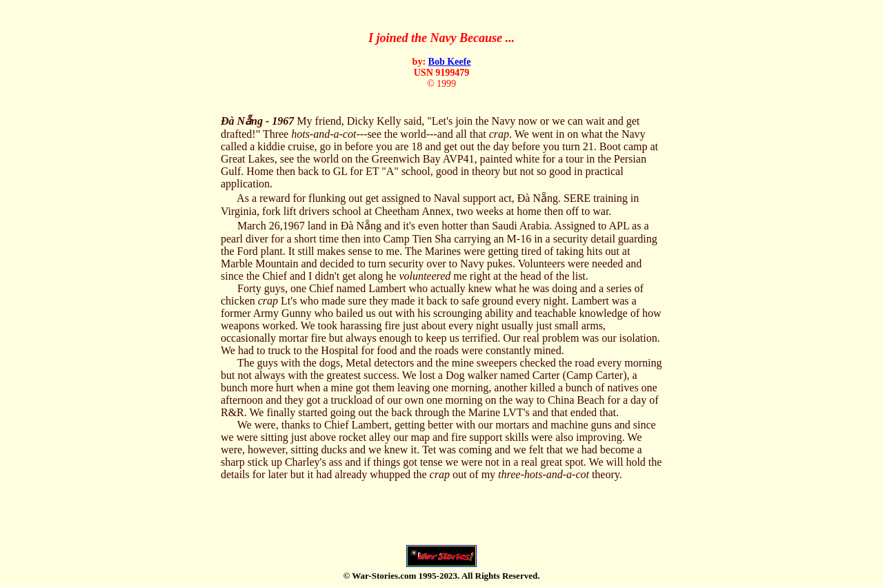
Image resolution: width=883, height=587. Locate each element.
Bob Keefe (449, 61)
